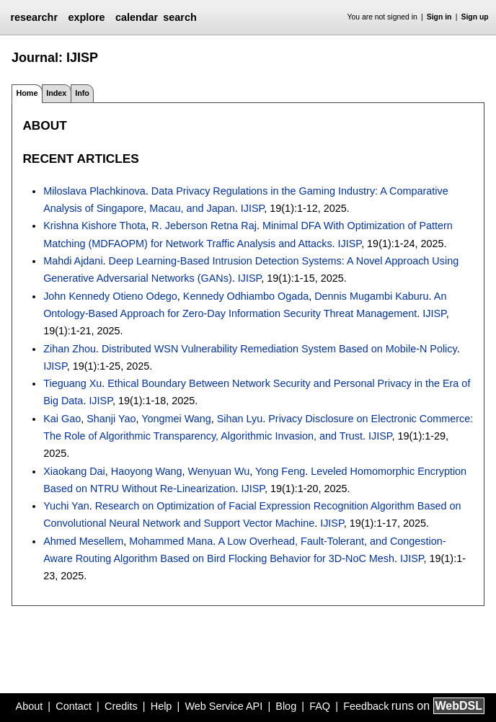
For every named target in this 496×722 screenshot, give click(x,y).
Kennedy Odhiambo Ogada (246, 296)
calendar (136, 17)
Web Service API (223, 706)
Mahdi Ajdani (72, 261)
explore (86, 17)
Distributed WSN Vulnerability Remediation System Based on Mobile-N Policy (279, 349)
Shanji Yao (111, 418)
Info (82, 93)
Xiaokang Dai (74, 471)
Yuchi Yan (66, 506)
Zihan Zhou (69, 349)
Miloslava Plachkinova (94, 191)
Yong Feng (280, 471)
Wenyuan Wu (218, 471)
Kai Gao (62, 418)
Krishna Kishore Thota (94, 225)
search (179, 17)
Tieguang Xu (72, 383)
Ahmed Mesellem (83, 541)
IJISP (253, 208)
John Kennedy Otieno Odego (110, 296)
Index (56, 93)
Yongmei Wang (176, 418)
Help (161, 706)
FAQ (319, 706)
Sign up (475, 17)
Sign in (439, 17)
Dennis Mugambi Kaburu (371, 296)
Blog (285, 706)
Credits (121, 706)
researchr (34, 17)
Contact (74, 706)
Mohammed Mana (171, 541)
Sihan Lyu (239, 418)
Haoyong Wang (146, 471)
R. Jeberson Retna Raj (204, 225)
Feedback (366, 706)
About (29, 706)
